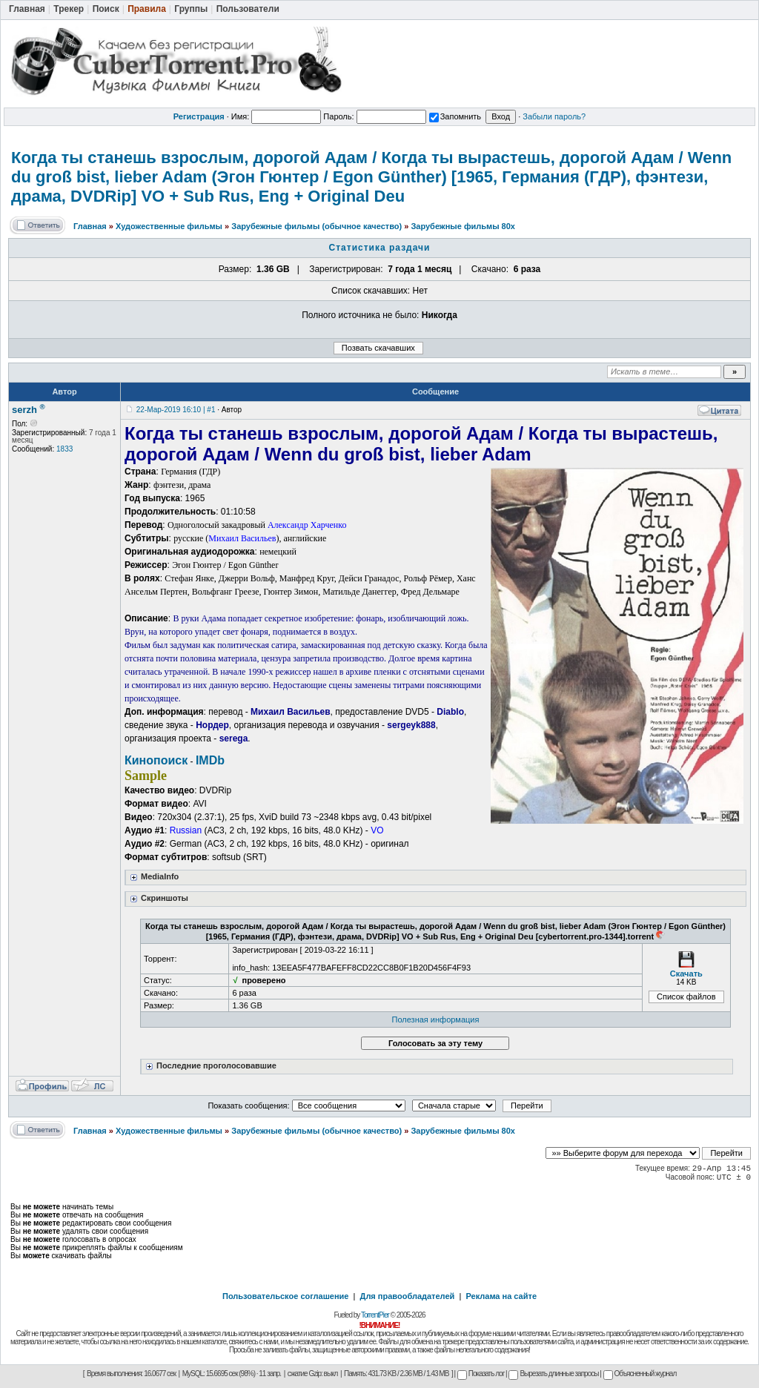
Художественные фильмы (169, 226)
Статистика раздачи (380, 247)
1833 (64, 449)
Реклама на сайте (501, 1296)
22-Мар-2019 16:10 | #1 (176, 410)
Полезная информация (436, 1019)
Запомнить (455, 116)
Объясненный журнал (640, 1373)
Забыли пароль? (554, 116)
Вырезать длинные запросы (553, 1373)
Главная (90, 226)
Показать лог (480, 1373)
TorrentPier (375, 1315)
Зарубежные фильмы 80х (463, 226)
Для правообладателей (407, 1296)
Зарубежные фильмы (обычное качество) (316, 226)
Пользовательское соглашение (285, 1296)
